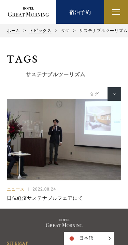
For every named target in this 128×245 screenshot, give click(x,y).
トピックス (40, 31)
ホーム (13, 31)
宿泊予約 (80, 12)
